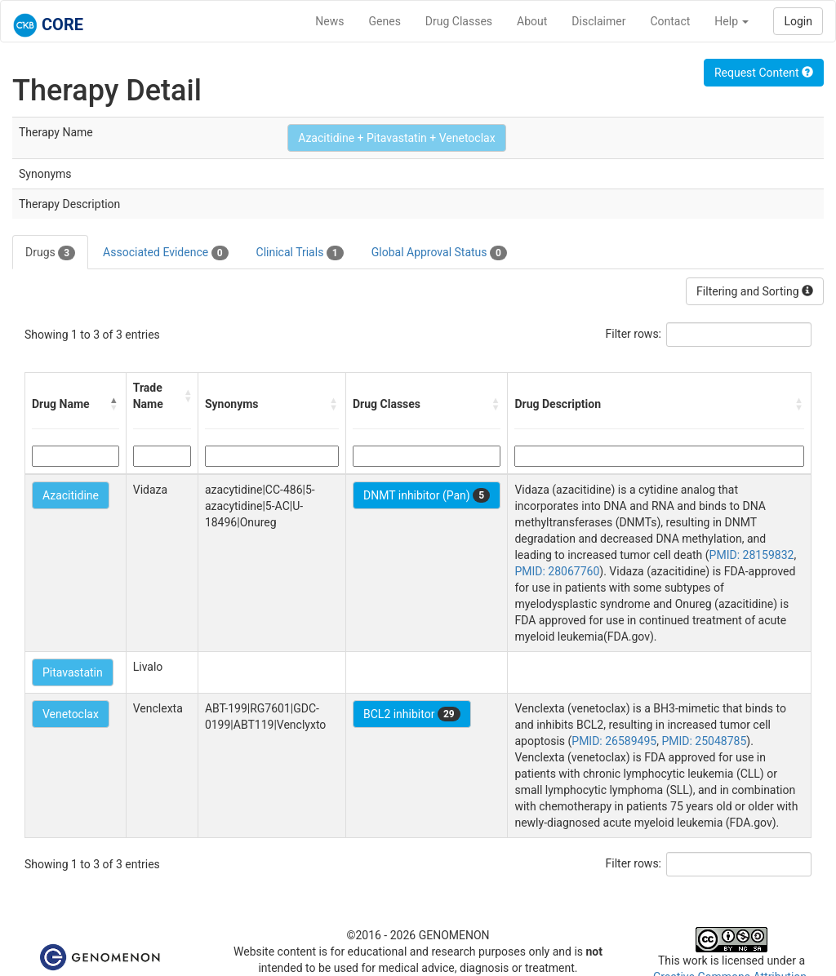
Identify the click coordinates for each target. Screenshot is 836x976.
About (532, 21)
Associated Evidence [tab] (165, 253)
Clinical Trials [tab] (300, 253)
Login (798, 21)
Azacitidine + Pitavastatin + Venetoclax (396, 137)
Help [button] (731, 21)
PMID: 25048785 (703, 741)
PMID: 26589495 (613, 741)
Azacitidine (70, 495)
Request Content (763, 72)
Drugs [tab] (50, 253)
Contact (670, 21)
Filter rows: (634, 333)
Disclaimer (598, 21)
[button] (114, 404)
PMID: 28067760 (556, 571)
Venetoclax (70, 714)
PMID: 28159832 (751, 554)
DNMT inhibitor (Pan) (426, 495)
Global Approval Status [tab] (439, 253)
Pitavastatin (72, 672)
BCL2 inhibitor (411, 714)
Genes (385, 21)
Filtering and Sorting (754, 291)
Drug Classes (458, 21)
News (329, 21)
